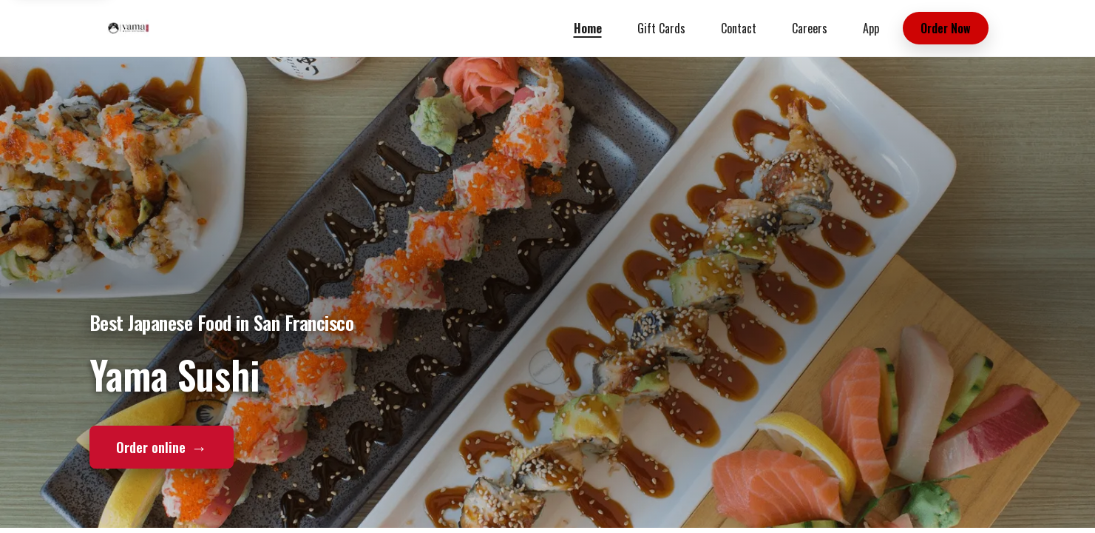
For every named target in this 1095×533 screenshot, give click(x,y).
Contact (738, 28)
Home (588, 28)
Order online (162, 446)
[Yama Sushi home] (128, 28)
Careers (809, 28)
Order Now (946, 28)
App (871, 28)
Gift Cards (661, 28)
